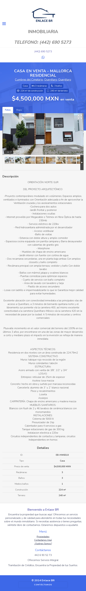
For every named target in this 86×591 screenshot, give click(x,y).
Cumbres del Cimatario (29, 80)
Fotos (8, 110)
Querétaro (50, 80)
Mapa (19, 110)
